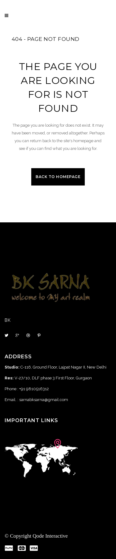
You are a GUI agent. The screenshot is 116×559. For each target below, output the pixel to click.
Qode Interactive (50, 536)
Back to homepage (58, 176)
